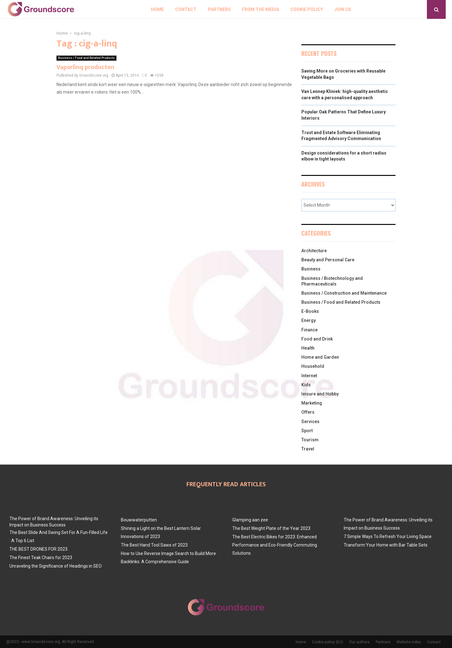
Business (310, 268)
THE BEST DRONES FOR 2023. (38, 549)
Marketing (311, 403)
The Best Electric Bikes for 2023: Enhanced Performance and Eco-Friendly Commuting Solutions (274, 545)
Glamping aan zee (250, 519)
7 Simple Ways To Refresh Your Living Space (388, 536)
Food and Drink (317, 338)
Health (308, 348)
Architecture (314, 250)
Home (157, 9)
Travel (307, 448)
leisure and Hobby (320, 393)
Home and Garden (320, 357)
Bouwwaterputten (139, 519)
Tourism (310, 439)
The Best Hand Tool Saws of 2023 (154, 544)
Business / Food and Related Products (86, 58)
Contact (185, 9)
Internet (309, 375)
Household (312, 366)
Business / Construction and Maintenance (344, 293)
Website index (408, 642)
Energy (308, 320)
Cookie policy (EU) (327, 642)
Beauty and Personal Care (327, 259)
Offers (308, 412)
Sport (307, 430)
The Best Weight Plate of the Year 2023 (271, 528)
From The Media (260, 9)
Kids (306, 384)
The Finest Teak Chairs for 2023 (40, 557)
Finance (309, 329)
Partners (219, 9)
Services (310, 421)
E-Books (310, 311)
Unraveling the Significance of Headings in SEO (55, 566)
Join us (342, 9)
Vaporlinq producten (85, 67)
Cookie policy (306, 9)
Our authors (359, 642)
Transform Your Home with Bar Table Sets (386, 544)
